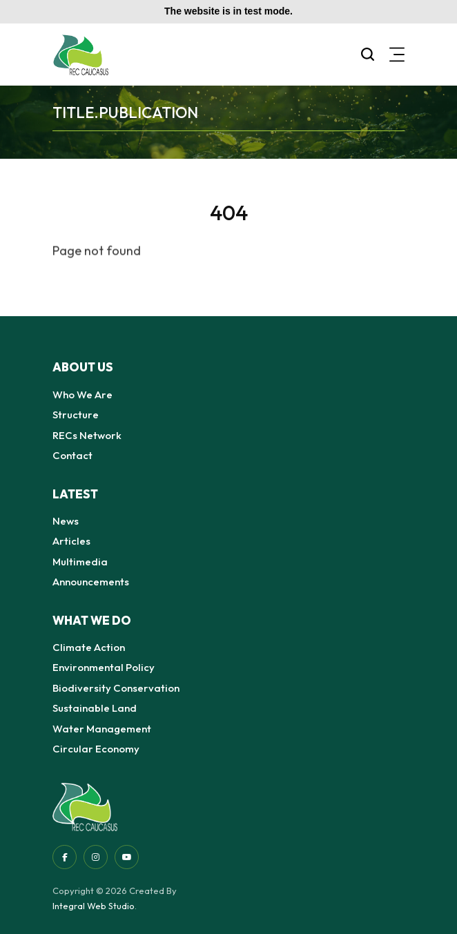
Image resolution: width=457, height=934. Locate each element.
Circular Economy (95, 748)
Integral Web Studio (93, 905)
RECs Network (86, 435)
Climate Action (88, 647)
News (65, 520)
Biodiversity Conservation (115, 687)
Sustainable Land (94, 707)
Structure (75, 414)
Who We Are (82, 394)
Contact (72, 455)
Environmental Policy (103, 667)
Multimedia (80, 561)
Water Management (101, 728)
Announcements (90, 581)
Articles (71, 540)
